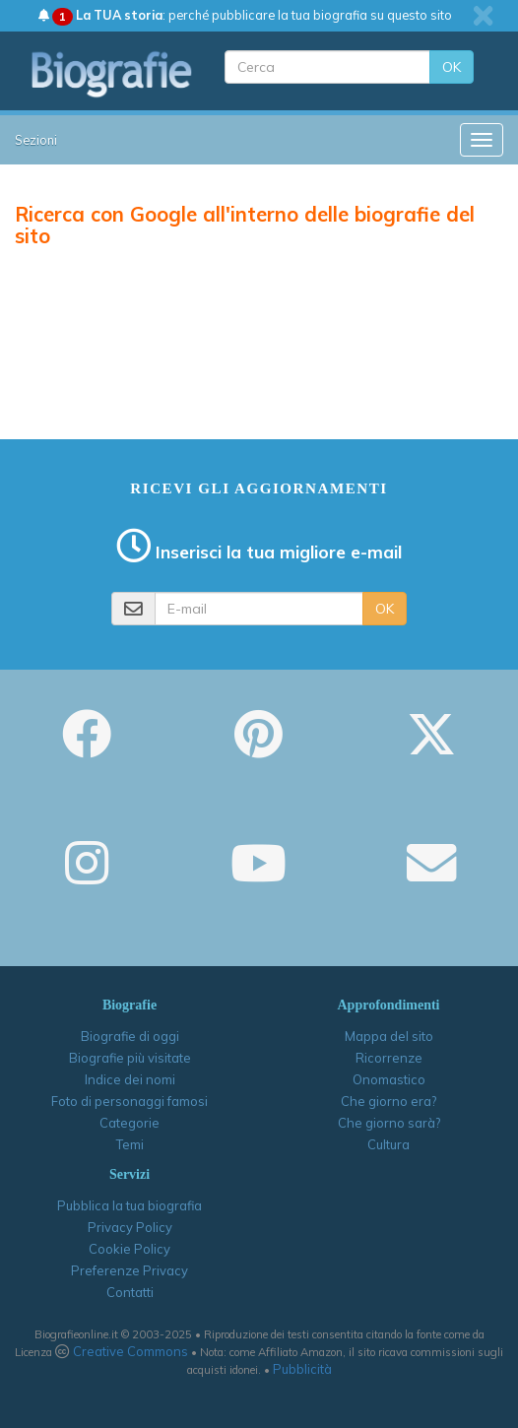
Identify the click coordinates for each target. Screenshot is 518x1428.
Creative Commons (130, 1351)
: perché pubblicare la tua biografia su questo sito (245, 15)
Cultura (388, 1144)
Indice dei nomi (130, 1079)
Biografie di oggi (130, 1036)
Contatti (130, 1292)
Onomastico (389, 1079)
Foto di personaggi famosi (129, 1101)
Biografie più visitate (130, 1058)
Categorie (129, 1123)
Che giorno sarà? (389, 1123)
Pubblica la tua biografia (129, 1205)
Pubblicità (302, 1369)
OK (451, 67)
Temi (130, 1144)
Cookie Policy (129, 1249)
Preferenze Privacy (129, 1270)
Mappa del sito (389, 1036)
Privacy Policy (130, 1227)
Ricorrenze (389, 1058)
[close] (483, 16)
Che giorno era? (388, 1101)
